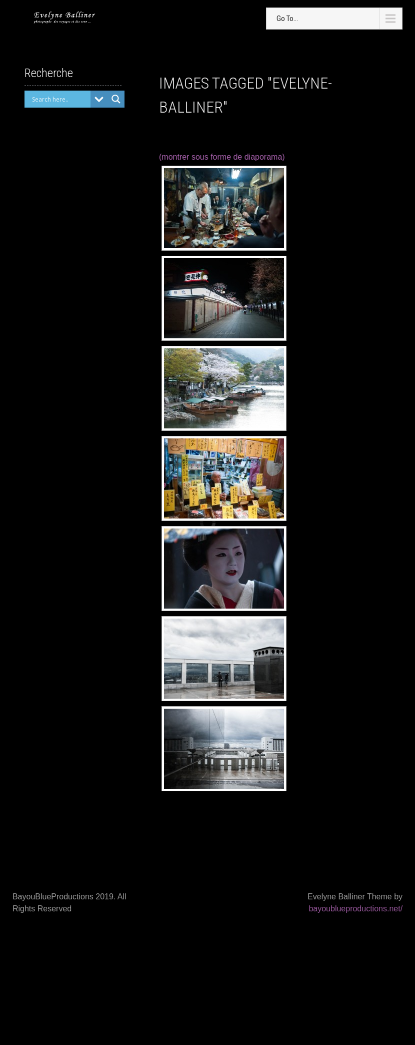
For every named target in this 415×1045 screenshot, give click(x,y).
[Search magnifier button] (116, 99)
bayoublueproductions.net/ (355, 908)
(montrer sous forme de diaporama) (222, 157)
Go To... (287, 18)
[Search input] (60, 99)
